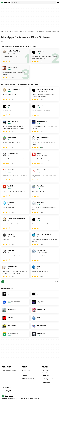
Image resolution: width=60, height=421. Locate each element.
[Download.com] (5, 2)
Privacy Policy (45, 370)
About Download (26, 370)
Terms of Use (45, 373)
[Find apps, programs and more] (33, 2)
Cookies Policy (45, 375)
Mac (3, 31)
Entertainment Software (51, 31)
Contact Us (24, 375)
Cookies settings (46, 382)
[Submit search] (12, 2)
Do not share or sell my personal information (47, 379)
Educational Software (40, 31)
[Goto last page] (56, 281)
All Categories (10, 31)
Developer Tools (31, 31)
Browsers (16, 31)
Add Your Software (26, 373)
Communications (22, 31)
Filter (3, 42)
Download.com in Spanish (28, 378)
